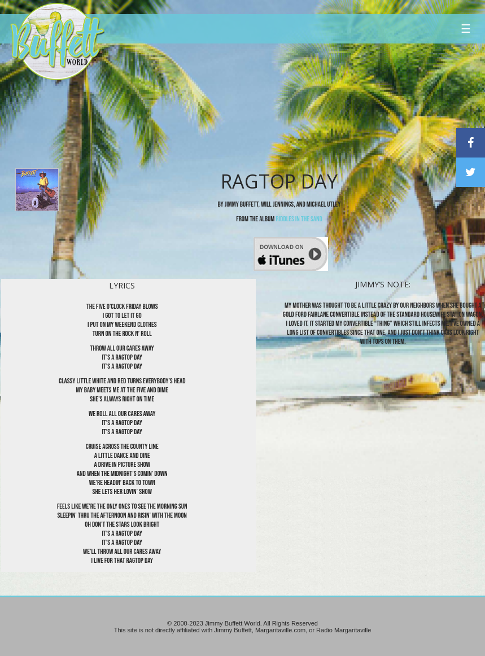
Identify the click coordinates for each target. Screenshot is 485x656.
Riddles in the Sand (299, 219)
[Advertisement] (287, 104)
